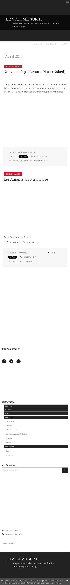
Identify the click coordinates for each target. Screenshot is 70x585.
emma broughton (26, 161)
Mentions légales (8, 543)
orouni (15, 161)
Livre (7, 413)
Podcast (9, 442)
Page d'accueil (51, 44)
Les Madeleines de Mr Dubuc (16, 434)
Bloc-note (8, 406)
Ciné (7, 451)
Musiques (8, 417)
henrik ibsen (42, 161)
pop (35, 161)
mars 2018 (38, 44)
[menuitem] (39, 43)
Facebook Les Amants (20, 237)
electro (19, 261)
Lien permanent (39, 157)
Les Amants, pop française (26, 179)
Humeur (8, 410)
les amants (27, 261)
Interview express (12, 430)
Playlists (9, 438)
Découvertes (10, 421)
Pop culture (9, 447)
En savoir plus (55, 583)
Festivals (9, 425)
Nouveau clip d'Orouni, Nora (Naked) (34, 72)
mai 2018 (64, 44)
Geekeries (9, 455)
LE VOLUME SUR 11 (24, 19)
